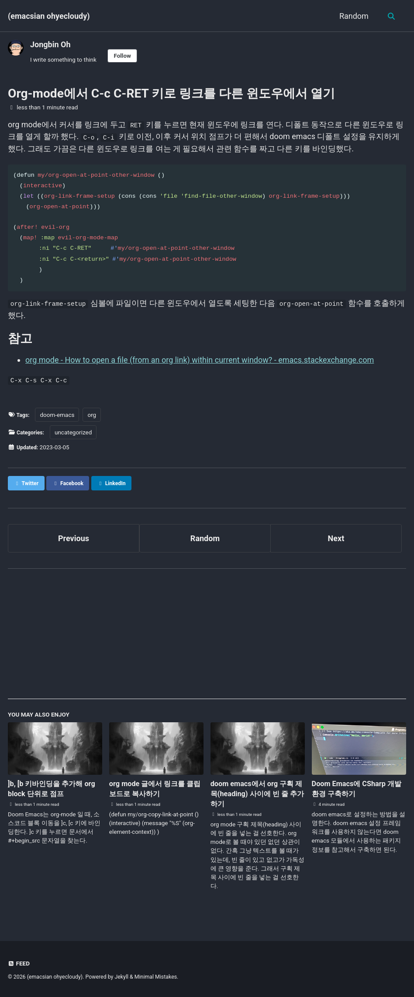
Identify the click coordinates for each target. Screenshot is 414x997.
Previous (73, 540)
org (94, 416)
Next (336, 540)
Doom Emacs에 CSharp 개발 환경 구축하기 (358, 791)
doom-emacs (58, 416)
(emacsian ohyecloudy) (49, 16)
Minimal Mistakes (156, 977)
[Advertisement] (207, 640)
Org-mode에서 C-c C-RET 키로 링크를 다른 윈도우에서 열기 (171, 93)
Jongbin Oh (50, 44)
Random (352, 16)
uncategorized (76, 434)
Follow (122, 55)
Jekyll (121, 977)
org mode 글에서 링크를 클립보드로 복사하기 (156, 791)
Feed (19, 963)
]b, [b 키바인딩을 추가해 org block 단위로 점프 (50, 791)
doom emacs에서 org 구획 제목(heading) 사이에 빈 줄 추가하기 (256, 796)
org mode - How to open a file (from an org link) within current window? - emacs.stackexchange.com (199, 362)
